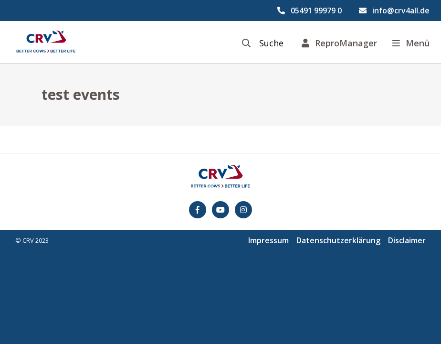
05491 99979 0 (316, 10)
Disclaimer (407, 240)
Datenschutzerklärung (338, 240)
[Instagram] (243, 209)
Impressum (268, 240)
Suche (271, 43)
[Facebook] (197, 209)
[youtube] (220, 209)
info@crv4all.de (401, 10)
